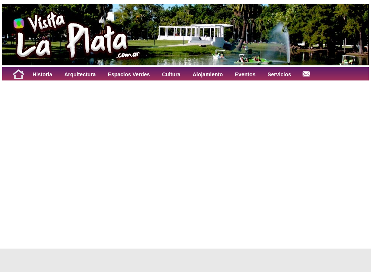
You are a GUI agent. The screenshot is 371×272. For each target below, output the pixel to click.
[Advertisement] (71, 157)
